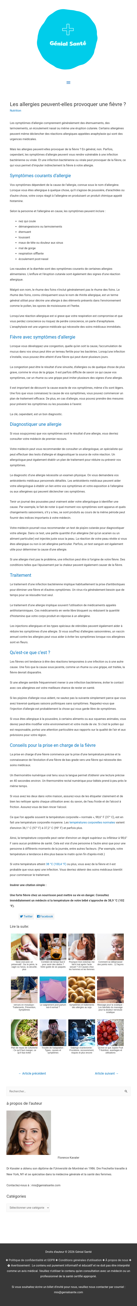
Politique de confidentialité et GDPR (32, 1260)
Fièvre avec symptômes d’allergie (42, 337)
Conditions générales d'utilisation (80, 1260)
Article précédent (32, 1073)
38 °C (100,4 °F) (56, 864)
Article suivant (107, 1073)
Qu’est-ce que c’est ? (30, 652)
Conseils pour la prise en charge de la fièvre (53, 745)
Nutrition (15, 110)
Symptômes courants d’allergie (40, 175)
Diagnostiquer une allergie (35, 424)
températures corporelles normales (92, 822)
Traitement (20, 575)
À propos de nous (116, 1260)
